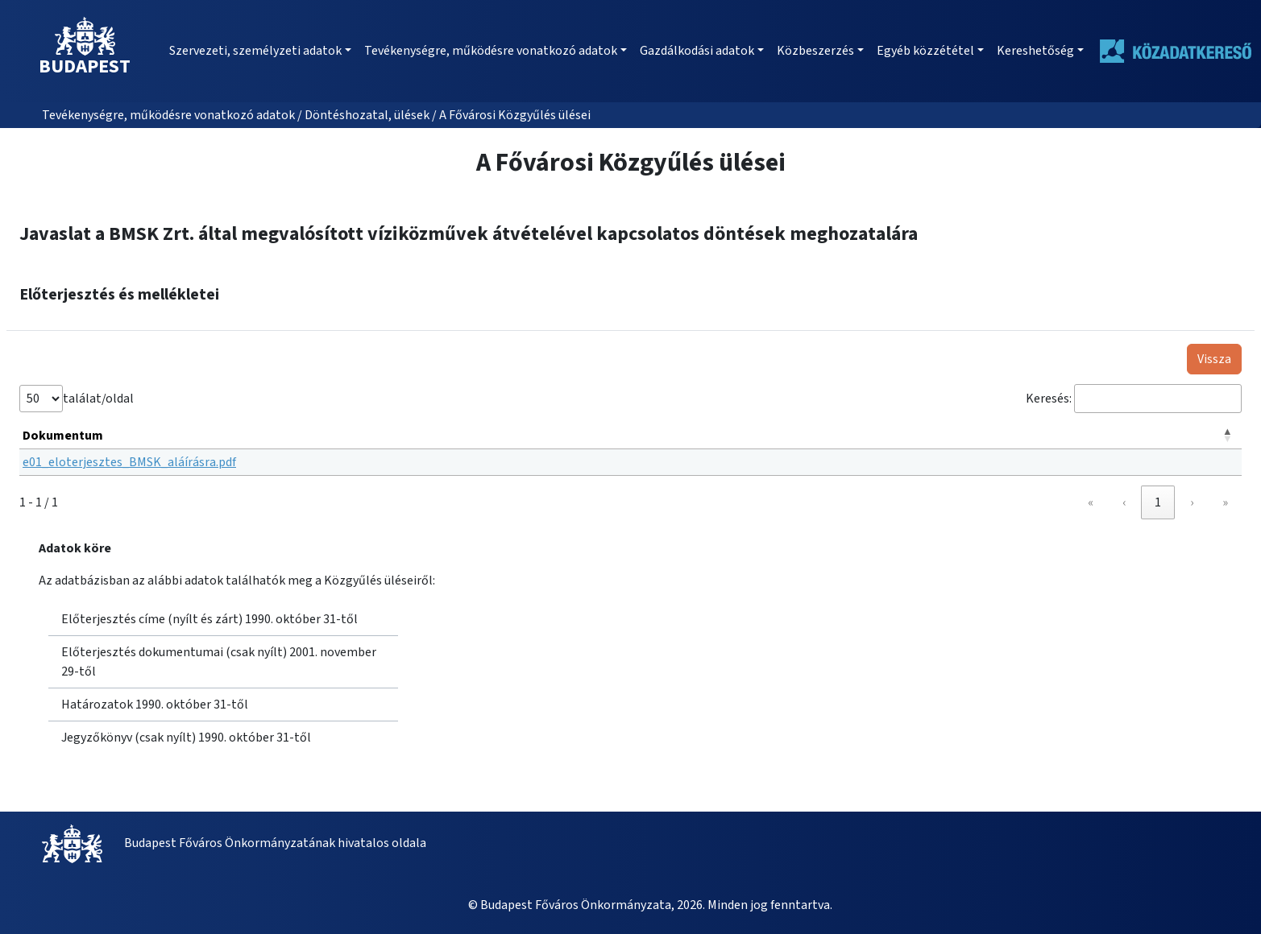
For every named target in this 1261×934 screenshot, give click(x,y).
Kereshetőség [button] (1035, 51)
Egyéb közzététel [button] (925, 51)
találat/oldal (98, 398)
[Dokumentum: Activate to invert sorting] (630, 436)
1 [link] (1158, 502)
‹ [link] (1124, 502)
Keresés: (1049, 398)
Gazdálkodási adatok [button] (697, 51)
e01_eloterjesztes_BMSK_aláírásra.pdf (129, 462)
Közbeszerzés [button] (815, 51)
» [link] (1225, 502)
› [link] (1191, 502)
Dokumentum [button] (63, 435)
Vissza (1214, 359)
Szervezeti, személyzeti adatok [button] (255, 51)
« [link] (1090, 502)
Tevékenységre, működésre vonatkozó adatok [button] (490, 51)
